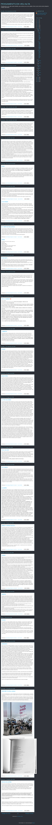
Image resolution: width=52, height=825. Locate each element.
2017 (38, 77)
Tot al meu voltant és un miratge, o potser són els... (39, 45)
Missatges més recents (6, 813)
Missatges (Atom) (20, 816)
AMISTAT (4, 594)
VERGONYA (4, 643)
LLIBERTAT (4, 331)
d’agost (39, 68)
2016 (38, 78)
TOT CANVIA (5, 467)
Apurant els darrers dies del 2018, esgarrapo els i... (39, 36)
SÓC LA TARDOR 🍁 (6, 298)
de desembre (39, 29)
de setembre (39, 65)
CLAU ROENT (5, 201)
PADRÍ (3, 68)
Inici (18, 813)
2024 (38, 19)
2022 (38, 22)
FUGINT (3, 349)
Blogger (33, 822)
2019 (38, 26)
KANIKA (4, 555)
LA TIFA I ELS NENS (6, 399)
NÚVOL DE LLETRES (6, 782)
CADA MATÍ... (5, 258)
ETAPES (4, 620)
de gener (39, 74)
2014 (38, 81)
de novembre (39, 60)
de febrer (39, 72)
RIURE (3, 239)
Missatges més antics (29, 813)
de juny (39, 70)
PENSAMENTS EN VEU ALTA (15, 4)
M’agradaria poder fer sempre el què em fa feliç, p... (39, 54)
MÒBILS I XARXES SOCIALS (8, 525)
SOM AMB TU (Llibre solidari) (8, 691)
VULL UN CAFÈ (5, 450)
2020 (38, 25)
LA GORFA (4, 488)
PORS (3, 166)
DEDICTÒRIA (5, 376)
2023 (38, 21)
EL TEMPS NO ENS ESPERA (8, 226)
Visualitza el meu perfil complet (41, 14)
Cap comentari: (19, 26)
